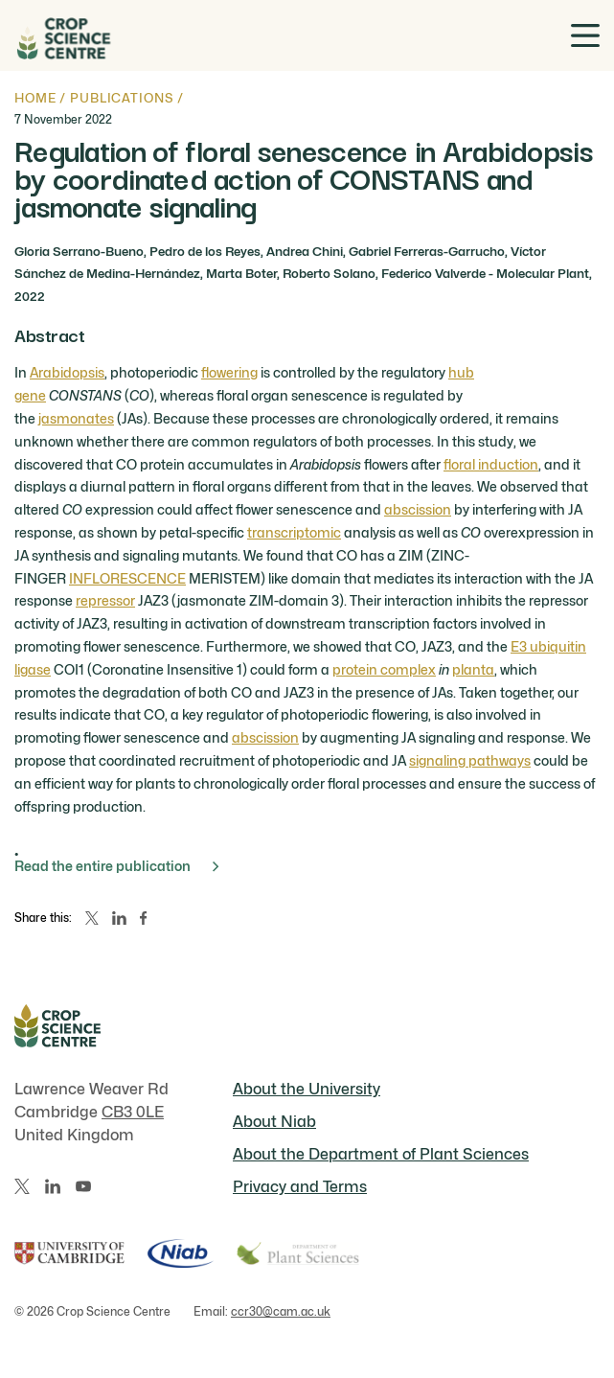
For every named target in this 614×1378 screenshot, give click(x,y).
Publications (121, 97)
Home (35, 97)
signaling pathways (470, 760)
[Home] (62, 35)
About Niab (274, 1122)
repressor (105, 600)
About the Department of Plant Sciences (381, 1154)
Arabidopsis (67, 372)
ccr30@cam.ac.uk (280, 1311)
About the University (306, 1089)
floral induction (490, 464)
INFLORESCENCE (127, 578)
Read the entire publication (116, 866)
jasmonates (76, 418)
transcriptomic (294, 532)
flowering (229, 372)
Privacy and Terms (300, 1187)
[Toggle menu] (585, 35)
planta (473, 669)
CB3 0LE (133, 1112)
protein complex (384, 669)
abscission (417, 509)
